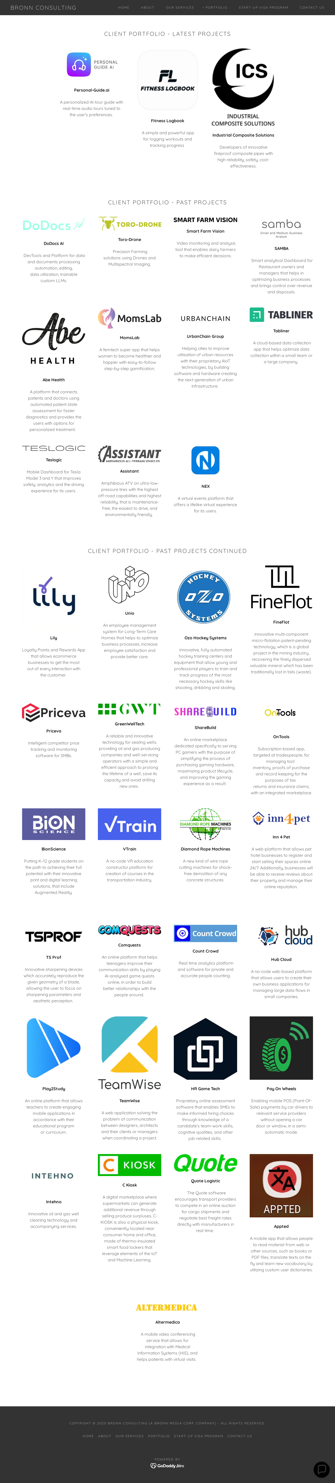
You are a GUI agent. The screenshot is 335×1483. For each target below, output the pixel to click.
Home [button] (88, 1436)
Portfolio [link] (216, 7)
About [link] (147, 7)
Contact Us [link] (312, 7)
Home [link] (124, 7)
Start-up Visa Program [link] (263, 7)
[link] (43, 8)
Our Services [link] (180, 7)
